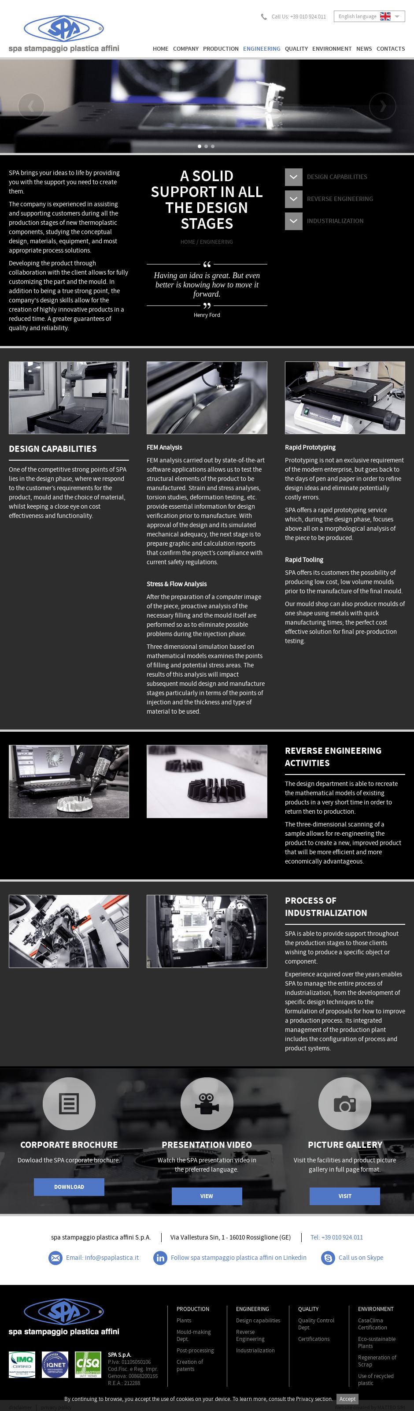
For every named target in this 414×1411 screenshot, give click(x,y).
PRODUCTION (221, 49)
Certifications (313, 1339)
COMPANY (186, 49)
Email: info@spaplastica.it (93, 1258)
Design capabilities (258, 1320)
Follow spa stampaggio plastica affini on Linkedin (230, 1258)
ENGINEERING (262, 49)
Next (382, 106)
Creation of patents (190, 1366)
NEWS (364, 49)
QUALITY (296, 49)
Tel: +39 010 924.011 (336, 1237)
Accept (347, 1399)
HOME (161, 49)
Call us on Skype (352, 1258)
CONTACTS (391, 49)
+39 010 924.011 (308, 16)
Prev (31, 106)
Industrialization (255, 1350)
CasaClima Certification (372, 1324)
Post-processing (195, 1350)
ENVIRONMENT (332, 49)
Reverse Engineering (250, 1336)
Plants (184, 1320)
